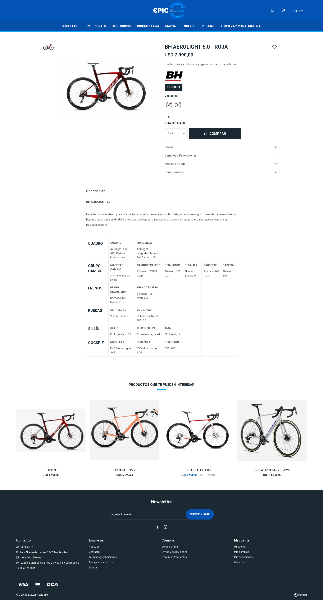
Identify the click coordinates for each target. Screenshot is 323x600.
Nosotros (94, 546)
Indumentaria (148, 26)
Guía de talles (175, 123)
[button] (299, 430)
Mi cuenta (240, 546)
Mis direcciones (243, 557)
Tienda (93, 567)
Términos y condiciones (103, 557)
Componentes (94, 26)
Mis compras (241, 551)
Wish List (239, 562)
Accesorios (121, 26)
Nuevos (190, 26)
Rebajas (208, 26)
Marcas (171, 26)
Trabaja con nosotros (101, 562)
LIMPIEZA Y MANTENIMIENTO (242, 26)
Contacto (94, 551)
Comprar (217, 134)
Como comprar (170, 546)
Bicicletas (68, 26)
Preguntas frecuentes (174, 557)
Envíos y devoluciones (174, 551)
